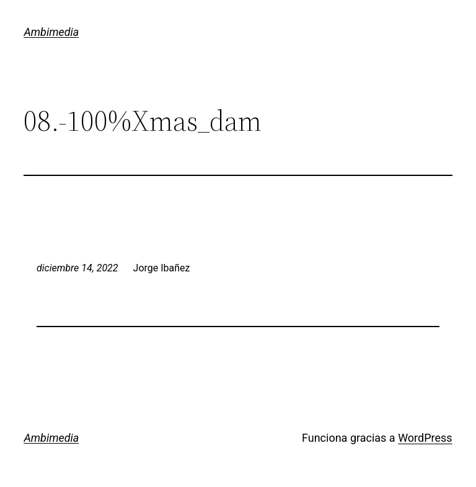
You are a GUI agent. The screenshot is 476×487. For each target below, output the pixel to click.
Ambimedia (51, 31)
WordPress (425, 437)
